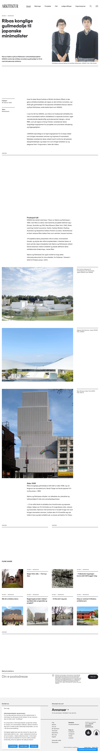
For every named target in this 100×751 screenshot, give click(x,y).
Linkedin (71, 738)
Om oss (54, 726)
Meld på (93, 676)
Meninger (37, 6)
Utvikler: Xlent (95, 747)
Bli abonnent (55, 728)
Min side (54, 734)
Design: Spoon (87, 747)
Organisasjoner (80, 6)
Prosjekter (48, 6)
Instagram (71, 734)
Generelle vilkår (56, 740)
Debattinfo (55, 732)
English (54, 737)
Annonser (60, 710)
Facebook (71, 732)
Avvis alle (34, 746)
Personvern (55, 742)
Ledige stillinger (66, 6)
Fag (53, 722)
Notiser (54, 724)
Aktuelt (28, 6)
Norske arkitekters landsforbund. (89, 725)
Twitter (70, 736)
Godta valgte (23, 746)
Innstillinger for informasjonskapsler (87, 749)
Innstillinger (13, 746)
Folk (56, 6)
